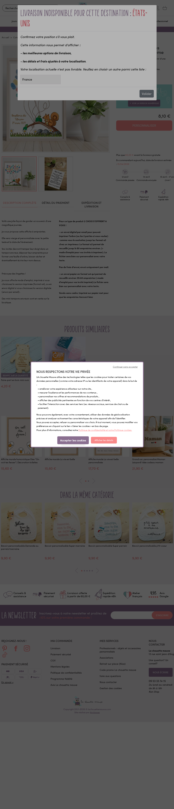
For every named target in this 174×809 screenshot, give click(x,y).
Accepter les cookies (73, 440)
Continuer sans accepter (125, 366)
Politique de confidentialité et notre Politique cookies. (105, 430)
